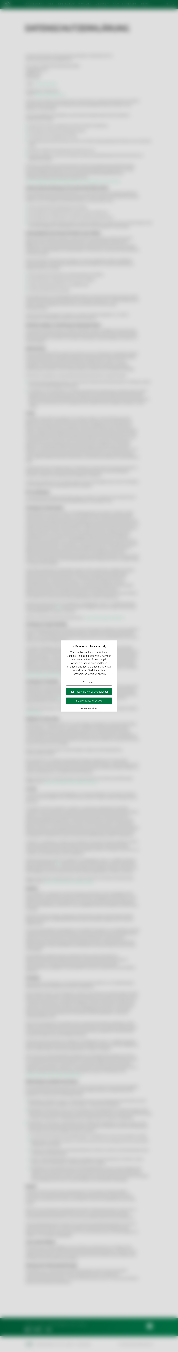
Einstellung (89, 682)
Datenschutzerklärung (89, 708)
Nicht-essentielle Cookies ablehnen (89, 691)
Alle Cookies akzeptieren (89, 700)
